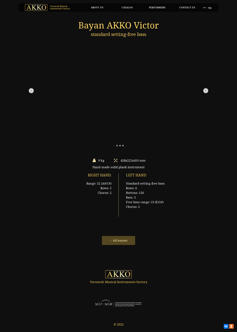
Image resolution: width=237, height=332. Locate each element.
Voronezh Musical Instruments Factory (60, 7)
